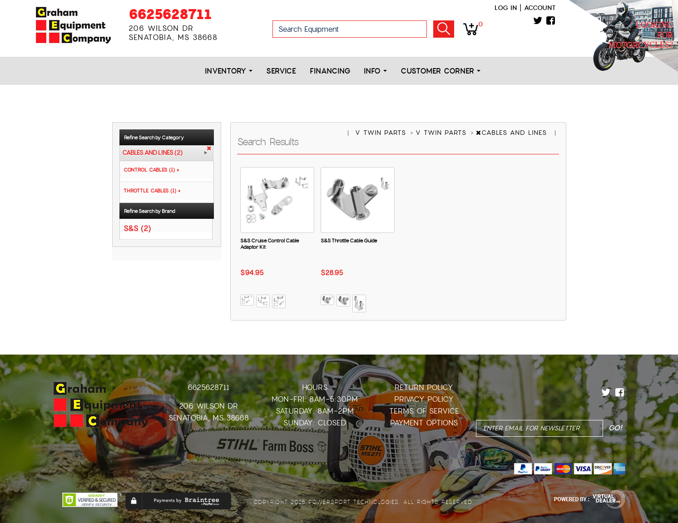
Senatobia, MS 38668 (208, 418)
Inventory (228, 71)
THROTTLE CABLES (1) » (150, 190)
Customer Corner (440, 71)
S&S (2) (137, 228)
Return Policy (424, 387)
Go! (443, 29)
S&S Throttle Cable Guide (349, 240)
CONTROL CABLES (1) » (149, 170)
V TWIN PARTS (382, 132)
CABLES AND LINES (512, 132)
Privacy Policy (424, 399)
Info (375, 71)
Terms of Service (424, 411)
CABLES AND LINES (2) (152, 153)
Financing (330, 71)
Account (540, 8)
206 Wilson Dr (208, 406)
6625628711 (170, 14)
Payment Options (424, 423)
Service (281, 71)
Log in (506, 8)
